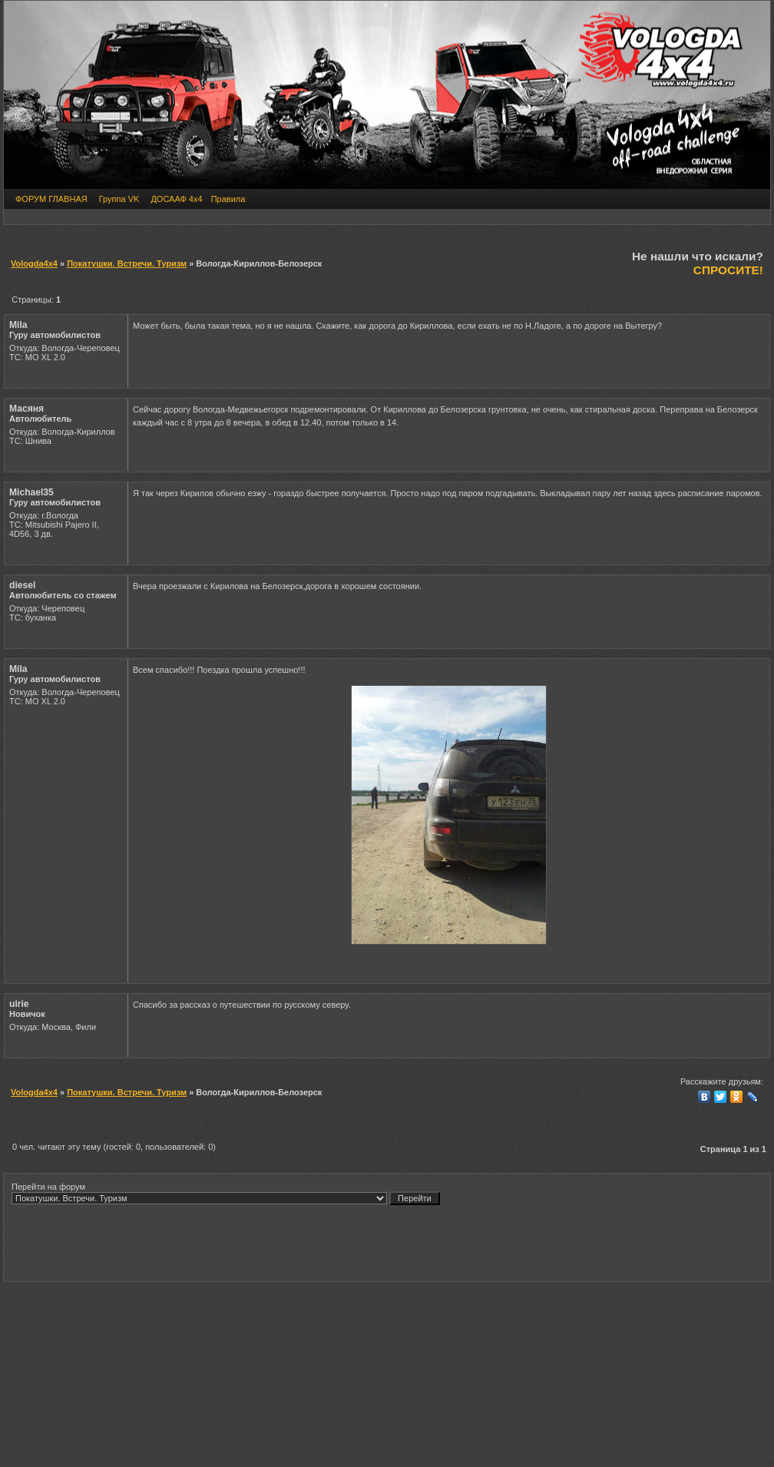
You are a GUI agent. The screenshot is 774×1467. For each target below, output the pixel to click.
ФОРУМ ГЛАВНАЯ (51, 199)
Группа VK (119, 199)
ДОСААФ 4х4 (176, 199)
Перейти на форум (226, 1193)
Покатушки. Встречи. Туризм (127, 263)
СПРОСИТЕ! (728, 270)
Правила (228, 199)
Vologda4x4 (34, 263)
